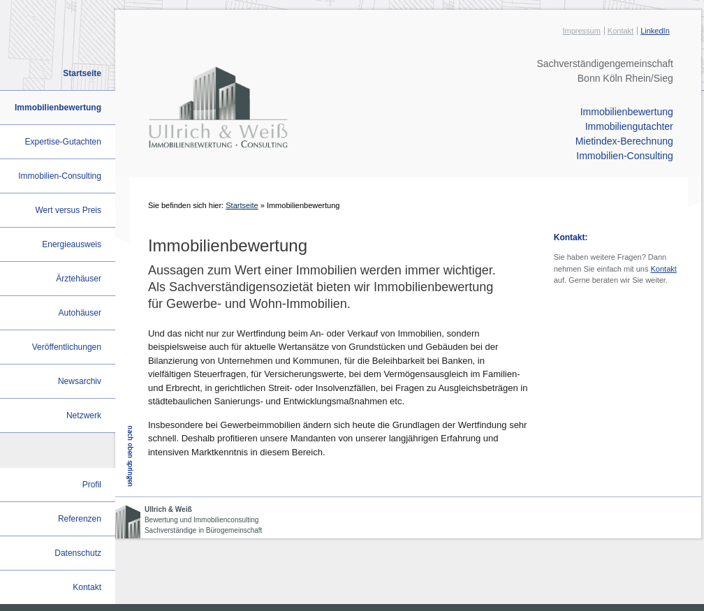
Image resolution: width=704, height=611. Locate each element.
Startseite (242, 205)
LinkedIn (655, 31)
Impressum (581, 31)
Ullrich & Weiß (168, 509)
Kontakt (620, 31)
